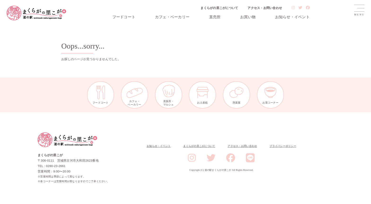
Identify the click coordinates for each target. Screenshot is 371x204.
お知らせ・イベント (292, 17)
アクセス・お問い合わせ (264, 8)
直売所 (215, 17)
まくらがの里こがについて (219, 8)
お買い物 (248, 17)
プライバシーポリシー (282, 146)
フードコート (124, 17)
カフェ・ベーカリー (172, 17)
